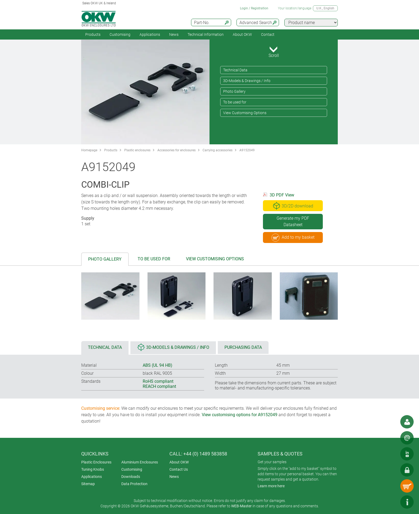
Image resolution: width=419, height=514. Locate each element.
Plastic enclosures (137, 150)
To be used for (234, 102)
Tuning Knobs (92, 469)
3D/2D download (293, 206)
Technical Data (235, 70)
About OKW (179, 462)
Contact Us (178, 469)
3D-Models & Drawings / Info (246, 81)
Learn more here (271, 486)
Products (92, 34)
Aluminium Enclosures (139, 462)
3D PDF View (282, 195)
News (174, 34)
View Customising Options (244, 113)
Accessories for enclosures (176, 150)
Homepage (89, 150)
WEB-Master (241, 506)
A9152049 (247, 150)
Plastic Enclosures (96, 462)
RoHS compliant (158, 381)
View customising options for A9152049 (239, 414)
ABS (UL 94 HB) (157, 365)
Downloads (130, 476)
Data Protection (134, 484)
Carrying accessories (217, 150)
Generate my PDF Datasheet (293, 221)
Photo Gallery (234, 91)
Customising (120, 34)
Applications (149, 34)
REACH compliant (159, 386)
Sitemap (88, 484)
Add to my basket (293, 238)
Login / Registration (254, 8)
